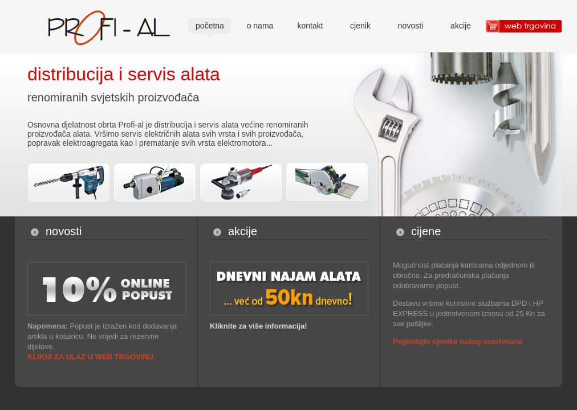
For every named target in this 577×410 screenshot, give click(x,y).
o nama (260, 25)
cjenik (360, 25)
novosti (410, 25)
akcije (460, 25)
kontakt (310, 25)
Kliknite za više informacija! (258, 326)
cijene (426, 231)
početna (210, 25)
